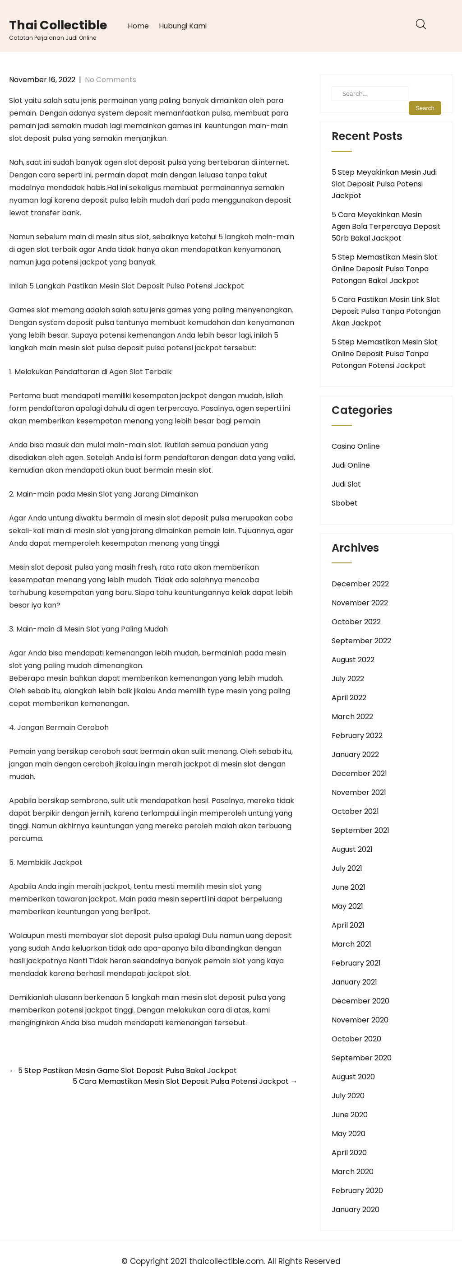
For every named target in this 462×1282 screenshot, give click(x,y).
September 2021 (360, 830)
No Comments (110, 79)
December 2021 (359, 773)
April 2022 (349, 697)
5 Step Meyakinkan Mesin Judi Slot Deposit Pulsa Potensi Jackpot (384, 184)
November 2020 (360, 1020)
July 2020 (348, 1096)
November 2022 (360, 603)
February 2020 (357, 1190)
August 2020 (353, 1077)
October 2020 (356, 1039)
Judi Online (351, 465)
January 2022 (355, 754)
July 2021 (347, 868)
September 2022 (361, 641)
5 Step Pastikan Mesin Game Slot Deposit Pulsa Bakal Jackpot (123, 1070)
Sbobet (345, 503)
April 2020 (349, 1152)
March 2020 (353, 1171)
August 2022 (353, 660)
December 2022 (360, 584)
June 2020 (350, 1115)
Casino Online (356, 446)
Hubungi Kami (183, 26)
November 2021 (359, 792)
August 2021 (352, 849)
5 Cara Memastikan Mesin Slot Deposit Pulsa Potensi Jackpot (185, 1081)
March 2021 (351, 944)
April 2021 (348, 925)
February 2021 (356, 963)
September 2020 (362, 1058)
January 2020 (355, 1209)
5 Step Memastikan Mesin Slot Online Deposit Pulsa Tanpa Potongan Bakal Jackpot (385, 269)
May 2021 (347, 906)
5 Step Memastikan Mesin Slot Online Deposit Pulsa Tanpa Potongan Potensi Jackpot (385, 354)
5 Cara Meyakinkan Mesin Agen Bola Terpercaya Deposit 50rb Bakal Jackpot (386, 226)
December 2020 (360, 1001)
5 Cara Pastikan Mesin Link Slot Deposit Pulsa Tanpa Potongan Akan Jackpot (386, 311)
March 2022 (352, 716)
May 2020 (348, 1134)
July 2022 (348, 679)
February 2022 (357, 735)
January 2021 (354, 982)
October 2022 (356, 622)
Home (138, 26)
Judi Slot (346, 484)
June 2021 (348, 887)
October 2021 (355, 811)
